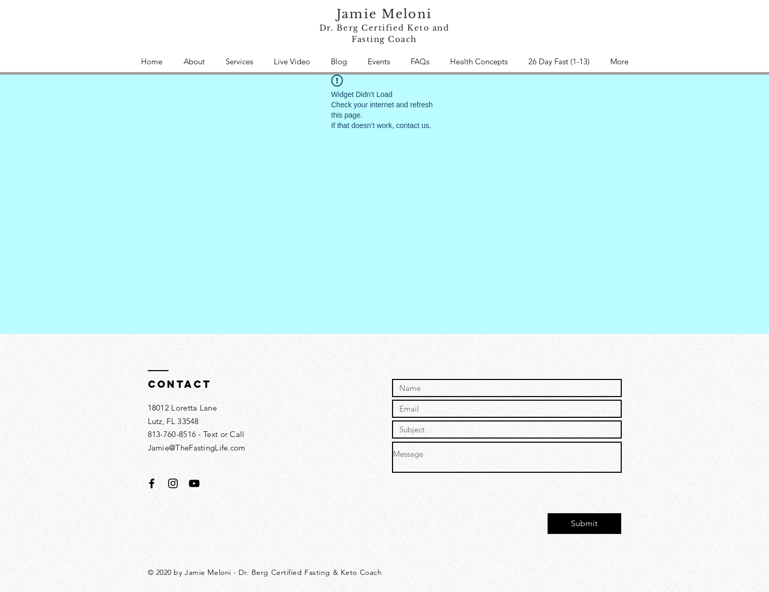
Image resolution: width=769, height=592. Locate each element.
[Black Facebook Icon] (151, 483)
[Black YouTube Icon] (194, 483)
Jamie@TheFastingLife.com (197, 448)
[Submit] (584, 523)
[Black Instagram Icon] (172, 483)
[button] (239, 62)
